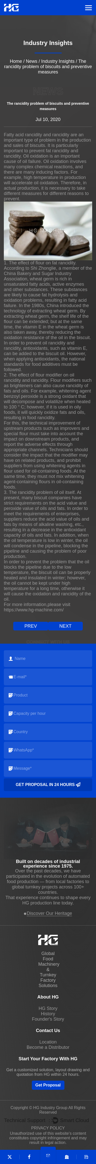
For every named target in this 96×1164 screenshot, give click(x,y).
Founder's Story (48, 1019)
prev (30, 626)
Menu (88, 7)
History (48, 1013)
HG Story (47, 1008)
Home (16, 61)
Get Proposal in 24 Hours (48, 784)
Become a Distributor (47, 1047)
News (31, 61)
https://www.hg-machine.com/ (34, 609)
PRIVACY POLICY (48, 1128)
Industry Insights (58, 61)
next (65, 626)
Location (48, 1042)
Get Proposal (48, 1085)
